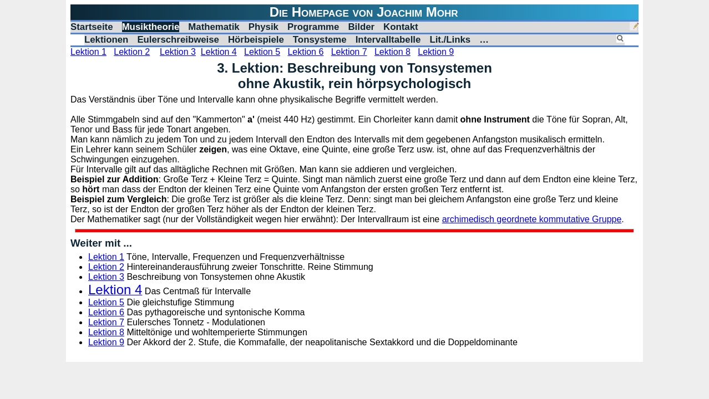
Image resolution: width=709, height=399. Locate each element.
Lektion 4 (219, 52)
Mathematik (213, 27)
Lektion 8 (392, 52)
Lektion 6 (305, 52)
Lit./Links (449, 39)
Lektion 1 (88, 52)
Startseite (91, 27)
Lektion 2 (132, 52)
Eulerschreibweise (178, 39)
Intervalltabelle (388, 39)
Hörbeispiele (256, 39)
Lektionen (106, 39)
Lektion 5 (262, 52)
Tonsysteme (320, 39)
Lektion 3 (178, 52)
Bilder (361, 27)
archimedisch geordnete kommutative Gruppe (532, 219)
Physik (263, 27)
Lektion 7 (349, 52)
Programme (313, 27)
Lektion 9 (436, 52)
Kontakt (400, 27)
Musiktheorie (151, 27)
